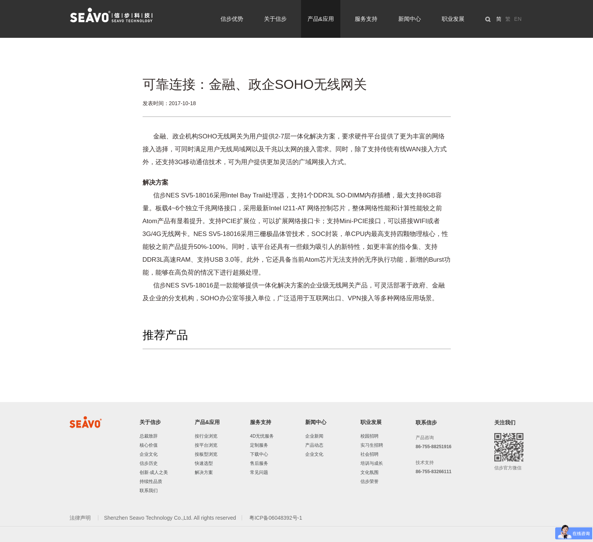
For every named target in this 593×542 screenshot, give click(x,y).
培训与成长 (371, 463)
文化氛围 (369, 472)
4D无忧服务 (262, 436)
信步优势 (231, 19)
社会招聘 (369, 454)
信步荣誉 (369, 481)
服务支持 (366, 19)
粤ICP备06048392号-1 (275, 518)
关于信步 (275, 19)
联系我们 (149, 490)
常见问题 (259, 472)
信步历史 (149, 463)
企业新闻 (314, 436)
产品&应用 (320, 19)
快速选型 (204, 463)
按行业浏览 (206, 436)
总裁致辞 (149, 436)
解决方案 (204, 472)
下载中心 (259, 454)
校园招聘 (369, 436)
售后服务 (259, 463)
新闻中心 (409, 19)
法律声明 (81, 518)
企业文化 (149, 454)
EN (518, 19)
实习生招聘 (371, 445)
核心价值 (149, 445)
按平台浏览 (206, 445)
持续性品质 (151, 481)
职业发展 (453, 19)
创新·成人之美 (154, 472)
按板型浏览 (206, 454)
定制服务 (259, 445)
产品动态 (314, 445)
